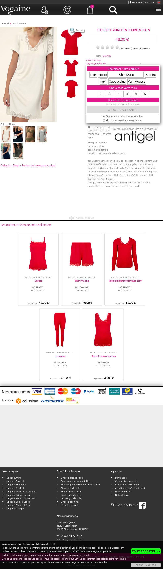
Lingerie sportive (69, 501)
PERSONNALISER (146, 565)
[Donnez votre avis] (140, 48)
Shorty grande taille (71, 491)
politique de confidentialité (93, 562)
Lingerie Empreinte (16, 484)
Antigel (5, 23)
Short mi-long (82, 280)
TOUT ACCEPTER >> (146, 551)
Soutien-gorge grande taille (75, 481)
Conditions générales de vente (130, 488)
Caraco (38, 280)
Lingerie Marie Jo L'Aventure (21, 491)
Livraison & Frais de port (127, 484)
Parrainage (121, 477)
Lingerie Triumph (15, 508)
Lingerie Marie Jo (15, 488)
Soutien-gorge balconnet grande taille (80, 484)
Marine (151, 74)
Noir (93, 74)
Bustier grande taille (71, 498)
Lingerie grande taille (96, 63)
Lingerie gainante (70, 505)
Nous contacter (123, 491)
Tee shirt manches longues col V (125, 280)
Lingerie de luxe (93, 59)
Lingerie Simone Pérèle (18, 505)
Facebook (136, 2)
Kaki (103, 81)
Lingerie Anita (13, 477)
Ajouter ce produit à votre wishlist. (123, 115)
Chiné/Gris (126, 74)
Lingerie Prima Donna (18, 494)
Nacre (103, 74)
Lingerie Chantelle (15, 481)
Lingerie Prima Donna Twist (20, 498)
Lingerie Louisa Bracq (18, 501)
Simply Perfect (19, 23)
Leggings (60, 356)
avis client (125, 48)
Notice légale (121, 494)
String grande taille (70, 488)
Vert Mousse (136, 81)
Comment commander (126, 481)
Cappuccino (117, 81)
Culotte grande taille (71, 494)
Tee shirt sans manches (104, 356)
